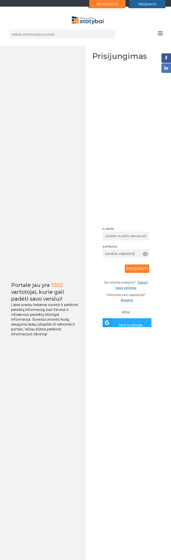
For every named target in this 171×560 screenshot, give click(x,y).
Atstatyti (127, 300)
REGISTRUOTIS (103, 5)
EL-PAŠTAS (108, 229)
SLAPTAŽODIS (110, 247)
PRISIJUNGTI (142, 5)
